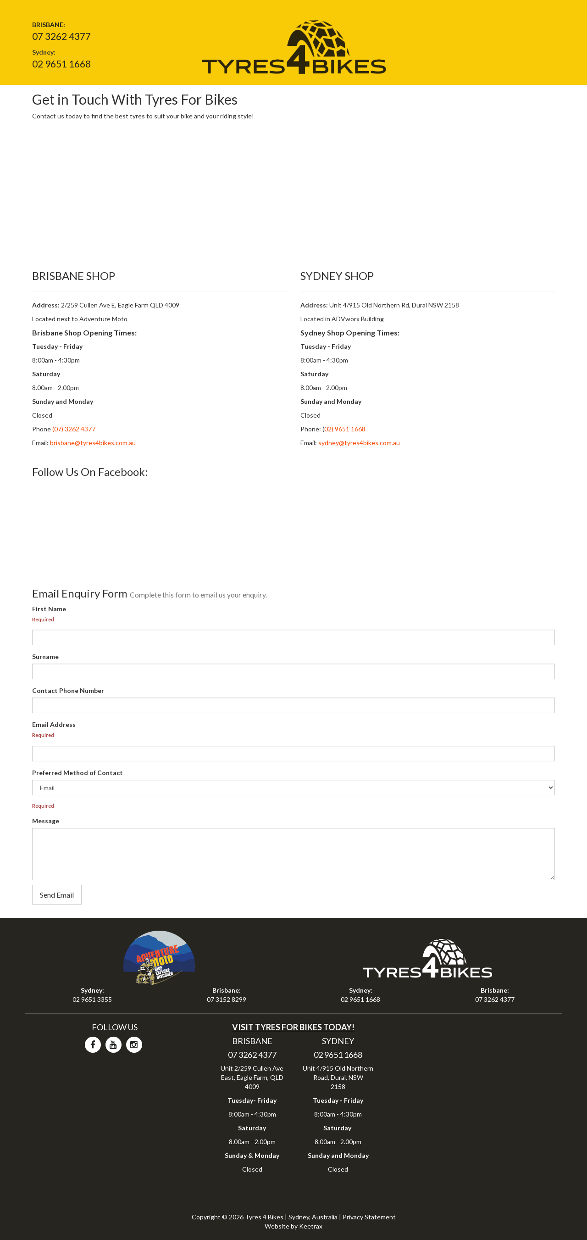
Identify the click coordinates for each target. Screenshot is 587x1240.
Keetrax (310, 1226)
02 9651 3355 (92, 999)
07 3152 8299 (226, 999)
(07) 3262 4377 (73, 429)
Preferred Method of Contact (77, 772)
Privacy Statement (369, 1217)
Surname (45, 656)
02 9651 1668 (61, 63)
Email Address (54, 724)
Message (45, 821)
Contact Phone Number (68, 690)
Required (43, 619)
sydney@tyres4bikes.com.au (359, 443)
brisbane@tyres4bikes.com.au (93, 443)
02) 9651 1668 (344, 429)
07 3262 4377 (61, 36)
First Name (49, 609)
